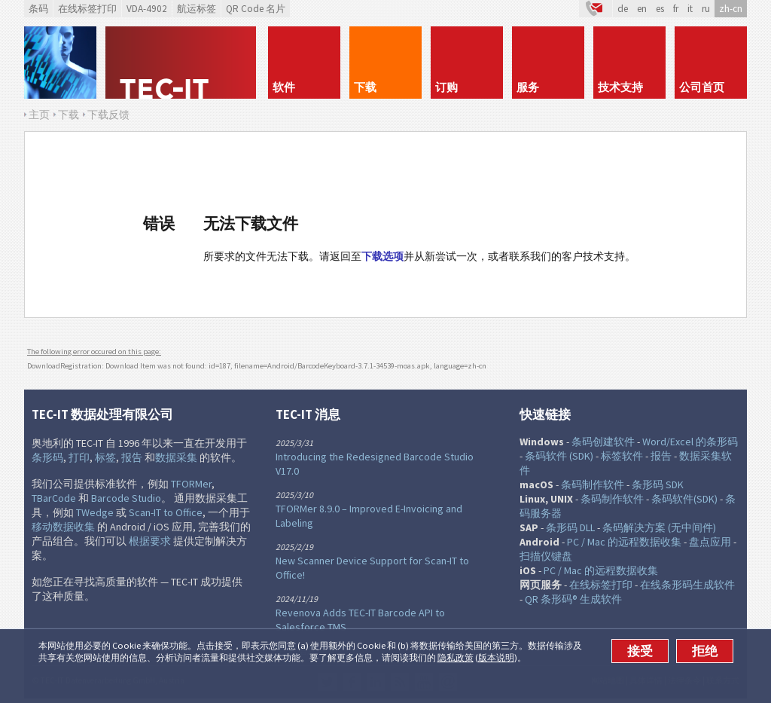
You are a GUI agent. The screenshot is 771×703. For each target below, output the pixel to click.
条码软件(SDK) (684, 499)
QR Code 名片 (255, 8)
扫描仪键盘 (546, 556)
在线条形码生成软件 (687, 584)
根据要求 (150, 541)
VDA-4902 (146, 8)
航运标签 (196, 8)
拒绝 (705, 651)
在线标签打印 (87, 8)
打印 (79, 457)
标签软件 (622, 456)
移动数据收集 (63, 526)
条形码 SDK (658, 484)
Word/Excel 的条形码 (690, 441)
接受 (640, 651)
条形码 (47, 457)
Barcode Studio (126, 498)
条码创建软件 (603, 441)
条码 (38, 8)
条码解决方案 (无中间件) (659, 527)
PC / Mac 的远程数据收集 (624, 542)
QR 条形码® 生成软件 (573, 599)
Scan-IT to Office (166, 512)
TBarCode (54, 498)
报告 (131, 457)
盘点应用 (710, 542)
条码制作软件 (592, 484)
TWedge (95, 512)
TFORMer (191, 484)
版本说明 (496, 657)
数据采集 (176, 457)
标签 (105, 457)
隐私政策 (455, 657)
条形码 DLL (570, 527)
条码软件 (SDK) (559, 456)
